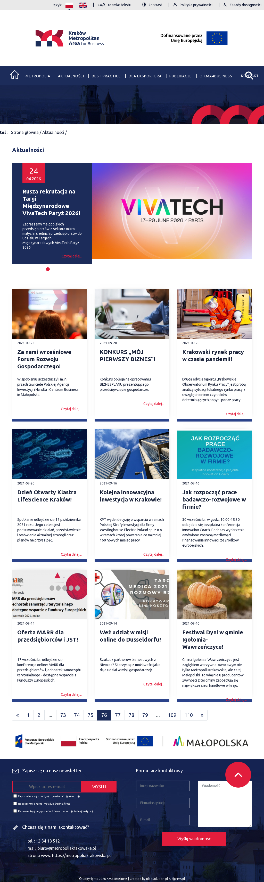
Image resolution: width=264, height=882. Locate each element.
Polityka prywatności (192, 5)
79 (145, 715)
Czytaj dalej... (71, 409)
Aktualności (71, 76)
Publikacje (180, 76)
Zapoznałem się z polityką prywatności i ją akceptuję (46, 796)
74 (77, 715)
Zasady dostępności (242, 5)
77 (118, 715)
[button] (48, 269)
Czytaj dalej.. (72, 256)
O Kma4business (216, 76)
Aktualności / (54, 132)
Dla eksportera (145, 76)
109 (172, 715)
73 (63, 715)
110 (188, 715)
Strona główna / (26, 132)
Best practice (106, 76)
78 (131, 715)
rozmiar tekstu (114, 5)
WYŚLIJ (99, 786)
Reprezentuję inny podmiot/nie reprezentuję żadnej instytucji (53, 811)
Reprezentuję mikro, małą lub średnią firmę (41, 803)
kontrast (152, 5)
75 (90, 715)
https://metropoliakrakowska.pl (81, 855)
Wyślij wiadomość (194, 838)
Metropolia (38, 76)
